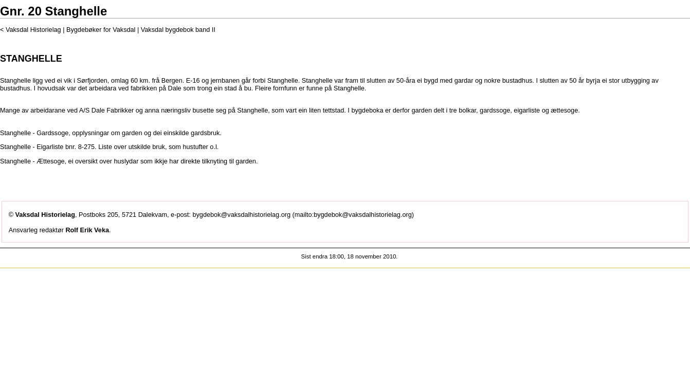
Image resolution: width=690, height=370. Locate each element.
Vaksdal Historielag (33, 29)
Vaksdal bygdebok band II (178, 29)
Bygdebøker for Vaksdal (101, 29)
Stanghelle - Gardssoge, (35, 133)
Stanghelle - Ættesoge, (33, 161)
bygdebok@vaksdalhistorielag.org (241, 214)
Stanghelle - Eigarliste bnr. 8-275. (48, 147)
